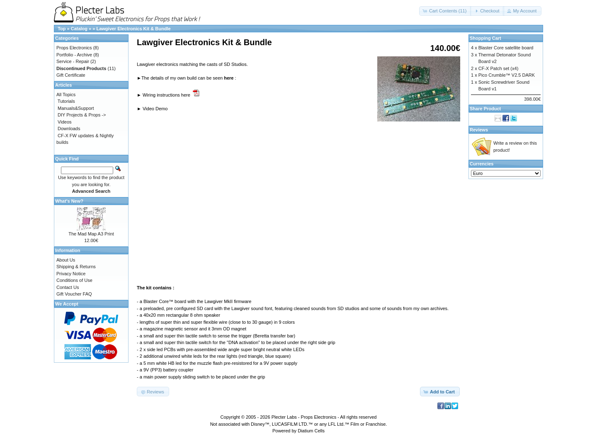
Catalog (79, 28)
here (228, 77)
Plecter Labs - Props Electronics (304, 417)
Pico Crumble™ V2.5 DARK (506, 75)
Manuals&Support (76, 108)
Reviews (479, 129)
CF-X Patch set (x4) (498, 68)
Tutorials (66, 101)
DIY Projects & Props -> (82, 114)
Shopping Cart (485, 38)
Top (62, 28)
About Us (65, 259)
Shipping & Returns (76, 266)
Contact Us (67, 287)
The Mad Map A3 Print (91, 233)
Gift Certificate (70, 75)
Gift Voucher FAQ (74, 293)
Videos (64, 121)
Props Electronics (74, 47)
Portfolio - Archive (74, 54)
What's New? (69, 201)
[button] (445, 11)
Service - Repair (72, 61)
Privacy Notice (70, 273)
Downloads (69, 128)
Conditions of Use (74, 280)
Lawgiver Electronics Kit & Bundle (133, 28)
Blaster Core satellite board (506, 47)
